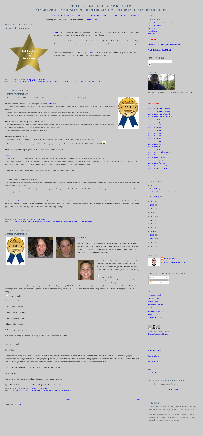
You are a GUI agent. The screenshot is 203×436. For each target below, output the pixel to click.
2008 (152, 243)
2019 (152, 202)
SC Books (134, 15)
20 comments (43, 389)
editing (16, 391)
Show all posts (93, 20)
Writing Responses (83, 222)
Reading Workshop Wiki (157, 311)
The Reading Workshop (101, 6)
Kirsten (31, 180)
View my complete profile (173, 263)
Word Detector (153, 31)
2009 (152, 239)
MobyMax (91, 15)
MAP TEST (152, 373)
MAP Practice (153, 362)
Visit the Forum (172, 390)
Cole (41, 122)
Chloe (50, 104)
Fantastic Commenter (23, 82)
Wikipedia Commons (155, 305)
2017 (152, 209)
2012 (152, 228)
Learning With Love (155, 318)
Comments (17, 222)
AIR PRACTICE (154, 351)
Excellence (28, 222)
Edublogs (101, 15)
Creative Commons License (158, 334)
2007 (152, 247)
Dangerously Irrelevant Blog (31, 385)
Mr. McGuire (169, 259)
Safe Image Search (154, 296)
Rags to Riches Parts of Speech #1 (160, 109)
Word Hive (151, 34)
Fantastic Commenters (16, 94)
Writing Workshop (63, 391)
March (155, 189)
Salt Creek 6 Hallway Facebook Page (161, 23)
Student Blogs (95, 82)
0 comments (42, 80)
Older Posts (135, 400)
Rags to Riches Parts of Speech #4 (160, 117)
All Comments (155, 283)
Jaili (24, 137)
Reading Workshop (78, 82)
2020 (152, 186)
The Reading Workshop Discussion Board (164, 45)
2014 (152, 221)
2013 (152, 224)
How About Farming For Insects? (164, 192)
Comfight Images (154, 299)
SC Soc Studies (149, 15)
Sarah (7, 156)
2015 (152, 217)
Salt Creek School (154, 26)
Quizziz (82, 15)
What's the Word (154, 29)
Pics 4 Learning (153, 308)
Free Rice (112, 15)
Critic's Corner (54, 15)
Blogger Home (153, 315)
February (156, 197)
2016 (152, 213)
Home (68, 400)
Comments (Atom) (22, 405)
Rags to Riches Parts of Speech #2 (160, 112)
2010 (152, 235)
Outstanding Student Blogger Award (51, 82)
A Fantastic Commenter (17, 28)
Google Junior (153, 302)
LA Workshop (47, 391)
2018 (152, 205)
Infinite (124, 15)
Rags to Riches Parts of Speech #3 (160, 114)
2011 (152, 232)
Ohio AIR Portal (153, 356)
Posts (152, 278)
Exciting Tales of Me (95, 53)
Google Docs (70, 15)
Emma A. (57, 33)
